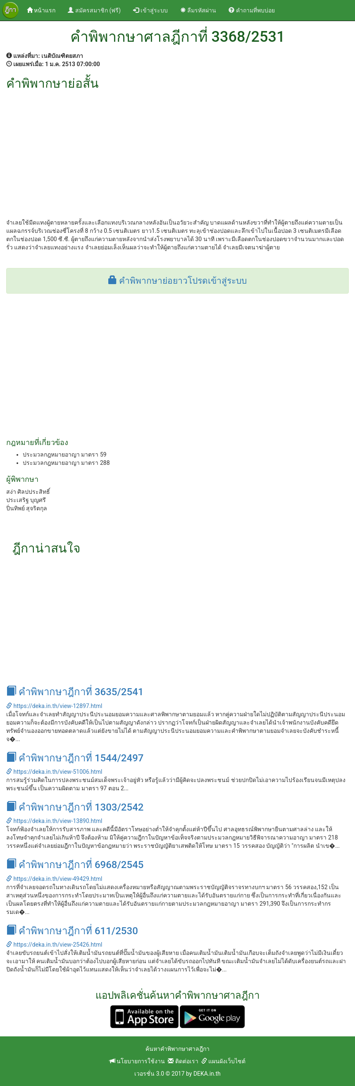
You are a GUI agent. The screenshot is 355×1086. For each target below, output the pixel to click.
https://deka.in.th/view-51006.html (54, 771)
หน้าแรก (44, 10)
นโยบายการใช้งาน (137, 1061)
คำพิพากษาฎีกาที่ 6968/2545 (74, 865)
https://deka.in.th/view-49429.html (54, 878)
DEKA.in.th (207, 1073)
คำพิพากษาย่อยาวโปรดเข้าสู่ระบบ (177, 281)
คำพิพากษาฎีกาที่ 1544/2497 (74, 758)
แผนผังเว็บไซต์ (223, 1061)
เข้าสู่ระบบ (150, 10)
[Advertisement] (177, 152)
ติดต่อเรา (183, 1061)
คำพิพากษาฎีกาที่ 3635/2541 (74, 692)
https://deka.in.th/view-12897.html (54, 706)
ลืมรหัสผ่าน (198, 10)
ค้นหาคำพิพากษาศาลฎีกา (177, 1048)
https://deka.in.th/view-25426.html (54, 944)
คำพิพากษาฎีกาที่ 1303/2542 (74, 807)
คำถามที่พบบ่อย (251, 10)
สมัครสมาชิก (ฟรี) (94, 10)
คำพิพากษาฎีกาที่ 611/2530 (72, 931)
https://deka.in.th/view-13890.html (54, 821)
